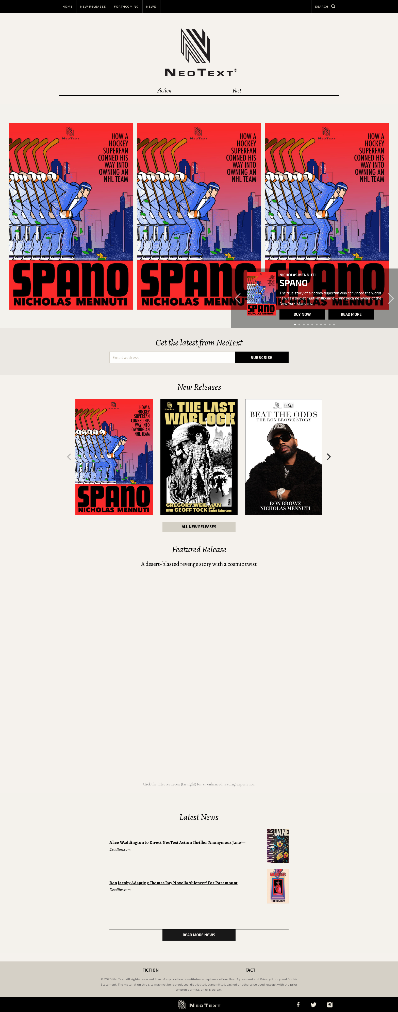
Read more (351, 314)
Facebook (298, 1004)
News (151, 6)
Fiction (164, 90)
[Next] (328, 456)
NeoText (199, 52)
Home (68, 6)
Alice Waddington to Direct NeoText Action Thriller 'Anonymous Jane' (175, 842)
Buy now (302, 314)
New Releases (93, 6)
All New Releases (199, 526)
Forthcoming (126, 6)
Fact (237, 90)
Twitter (313, 1004)
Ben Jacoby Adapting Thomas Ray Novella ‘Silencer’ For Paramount (173, 883)
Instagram (329, 1004)
